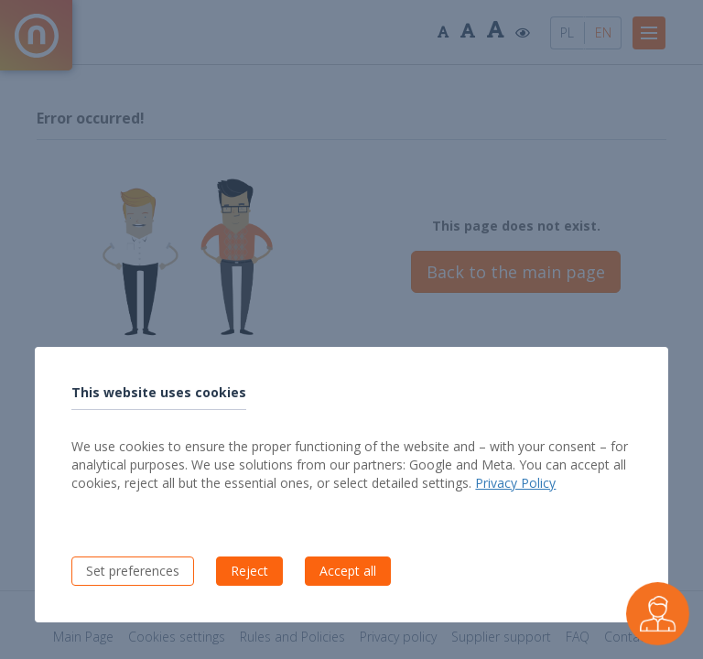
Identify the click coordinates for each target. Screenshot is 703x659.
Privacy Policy (515, 483)
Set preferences (132, 570)
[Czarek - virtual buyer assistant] (657, 613)
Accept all (347, 570)
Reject (249, 570)
